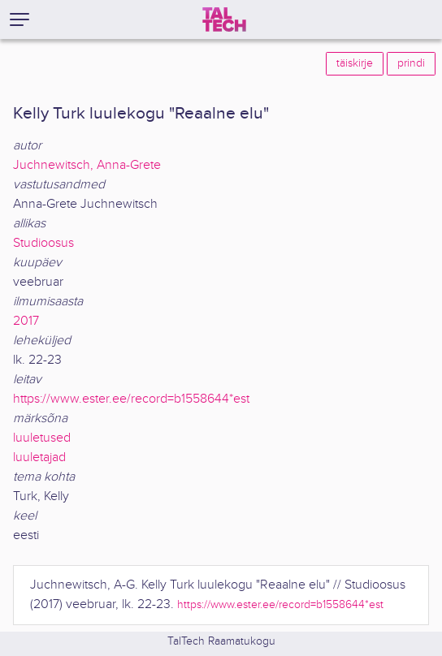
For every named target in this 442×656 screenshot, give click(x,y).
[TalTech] (224, 19)
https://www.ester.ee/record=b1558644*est (131, 399)
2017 (26, 321)
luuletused (42, 438)
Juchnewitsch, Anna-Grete (87, 165)
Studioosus (43, 243)
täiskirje (354, 63)
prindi (411, 63)
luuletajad (39, 457)
